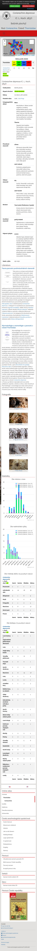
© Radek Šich (18, 424)
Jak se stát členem (8, 831)
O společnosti (7, 841)
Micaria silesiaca (22, 309)
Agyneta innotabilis (13, 307)
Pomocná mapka (5, 942)
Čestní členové (7, 822)
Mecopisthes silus (7, 303)
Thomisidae (30, 28)
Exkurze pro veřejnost (9, 825)
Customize (30, 8)
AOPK (2, 939)
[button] (18, 49)
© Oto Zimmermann (18, 439)
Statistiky (3, 944)
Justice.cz (3, 931)
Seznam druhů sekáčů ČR (10, 877)
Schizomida (5, 813)
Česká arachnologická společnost (10, 933)
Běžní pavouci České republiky (12, 862)
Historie (5, 828)
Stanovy (5, 850)
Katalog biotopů (8, 834)
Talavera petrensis (7, 313)
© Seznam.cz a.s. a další (28, 55)
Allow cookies (14, 6)
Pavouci (4, 935)
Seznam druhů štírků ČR (10, 885)
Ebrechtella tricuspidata (22, 365)
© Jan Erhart (18, 455)
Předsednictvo (7, 844)
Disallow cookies (28, 6)
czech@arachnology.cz (7, 928)
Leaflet (17, 55)
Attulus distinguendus (17, 319)
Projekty (5, 847)
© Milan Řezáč (18, 470)
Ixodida (4, 804)
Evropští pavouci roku (9, 868)
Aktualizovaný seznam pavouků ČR (13, 859)
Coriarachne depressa (20, 380)
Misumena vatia (6, 366)
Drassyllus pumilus (25, 317)
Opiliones (4, 807)
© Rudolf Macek (18, 408)
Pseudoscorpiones (7, 810)
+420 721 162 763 (6, 926)
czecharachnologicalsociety (8, 937)
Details (33, 3)
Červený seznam (8, 865)
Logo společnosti (8, 838)
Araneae (4, 794)
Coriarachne (8, 801)
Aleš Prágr (21, 98)
